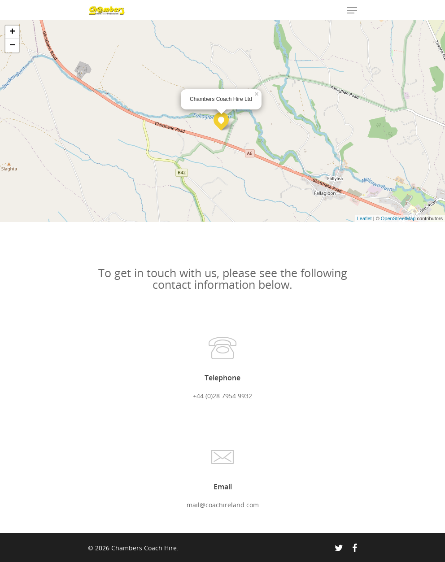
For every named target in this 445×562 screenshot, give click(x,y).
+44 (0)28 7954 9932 (222, 396)
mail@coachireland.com (223, 505)
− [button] (12, 45)
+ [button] (12, 32)
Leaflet (364, 218)
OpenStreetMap (398, 218)
